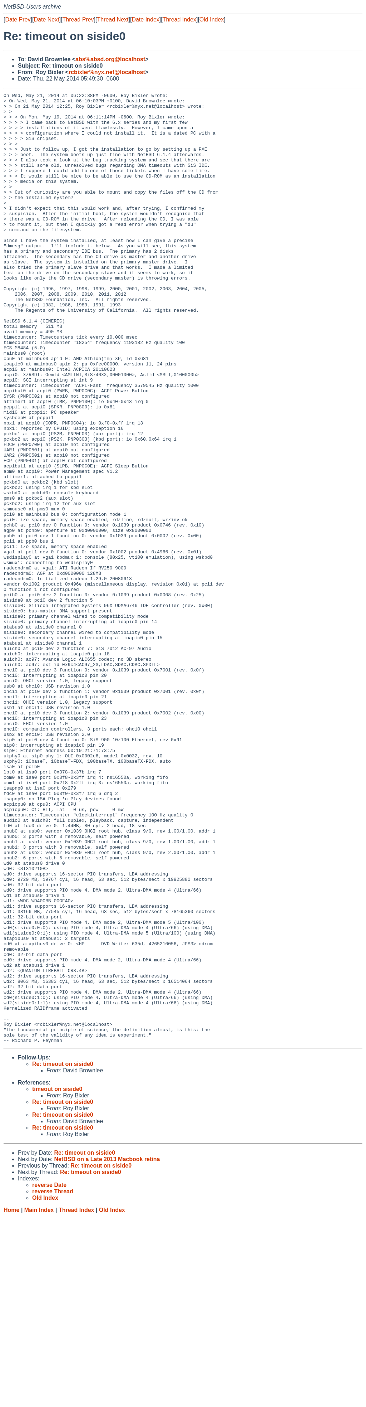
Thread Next (112, 19)
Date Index (145, 19)
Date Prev (17, 19)
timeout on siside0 (57, 1279)
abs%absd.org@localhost (110, 59)
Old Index (211, 19)
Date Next (46, 19)
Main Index (39, 1400)
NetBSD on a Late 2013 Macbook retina (107, 1349)
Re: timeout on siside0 (62, 1254)
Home (11, 1400)
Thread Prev (78, 19)
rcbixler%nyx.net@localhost (107, 72)
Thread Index (179, 19)
